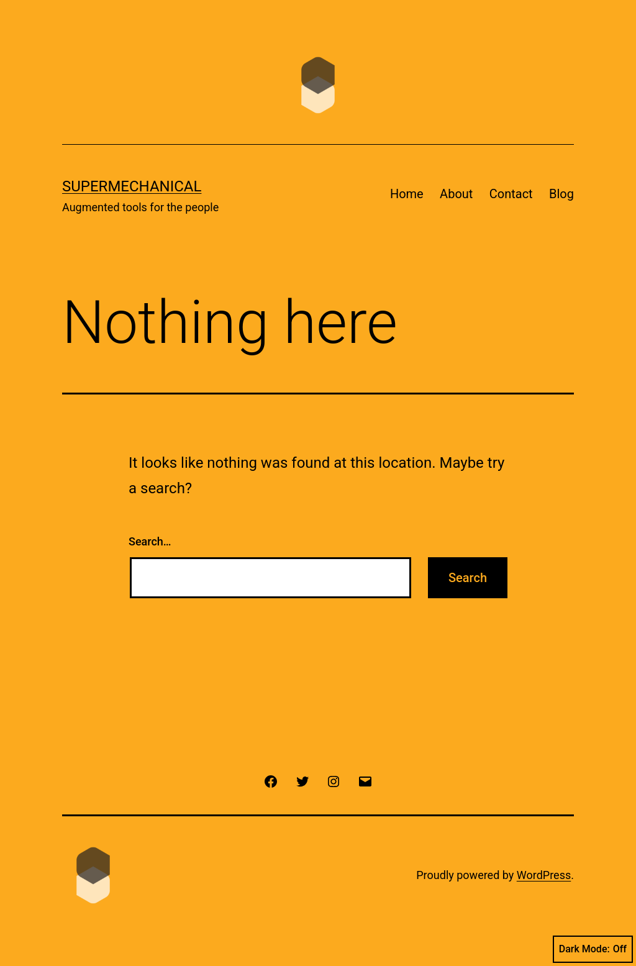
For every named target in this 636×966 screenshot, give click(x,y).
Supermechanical (131, 186)
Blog (561, 193)
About (456, 193)
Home (407, 193)
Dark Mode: (593, 949)
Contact (511, 193)
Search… (150, 541)
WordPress (544, 875)
